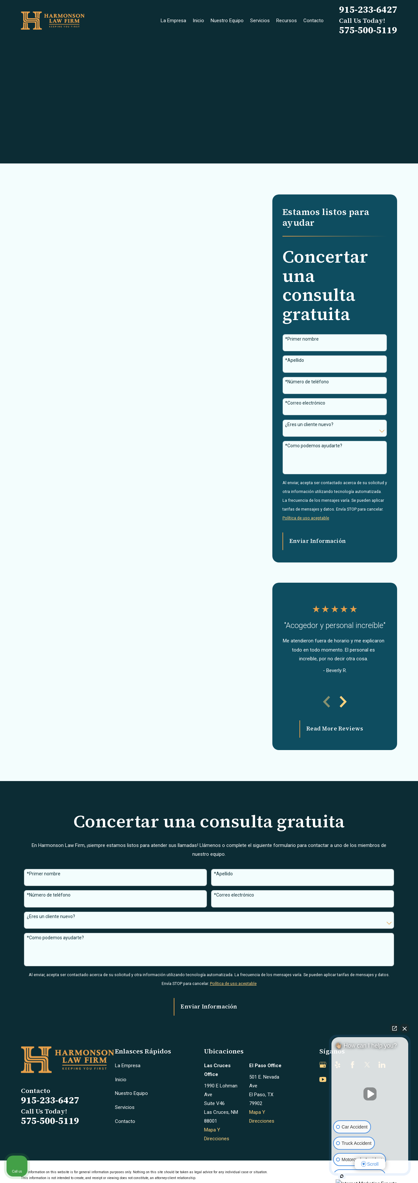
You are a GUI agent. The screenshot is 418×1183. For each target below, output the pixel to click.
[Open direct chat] (394, 1028)
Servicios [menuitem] (260, 20)
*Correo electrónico (305, 403)
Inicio (120, 1080)
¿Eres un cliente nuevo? (309, 424)
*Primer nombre (302, 339)
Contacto (125, 1121)
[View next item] (343, 702)
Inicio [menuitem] (198, 20)
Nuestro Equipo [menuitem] (227, 20)
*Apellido (294, 360)
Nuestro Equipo (131, 1093)
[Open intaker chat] (342, 1176)
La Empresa (127, 1065)
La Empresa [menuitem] (173, 20)
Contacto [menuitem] (313, 20)
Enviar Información (317, 541)
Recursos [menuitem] (286, 20)
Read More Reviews (334, 728)
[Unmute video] (370, 1093)
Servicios (125, 1107)
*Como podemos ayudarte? (313, 445)
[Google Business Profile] (322, 1064)
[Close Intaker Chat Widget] (404, 1028)
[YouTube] (322, 1079)
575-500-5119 (368, 30)
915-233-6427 (368, 9)
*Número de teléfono (307, 381)
